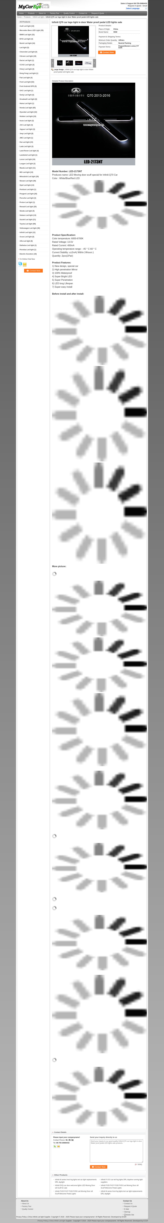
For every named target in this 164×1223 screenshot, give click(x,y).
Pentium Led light (27, 189)
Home (21, 13)
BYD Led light (25, 39)
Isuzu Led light (25, 121)
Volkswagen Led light (28, 228)
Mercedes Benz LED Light (30, 30)
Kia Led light (25, 142)
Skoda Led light (26, 211)
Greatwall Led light (27, 99)
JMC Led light (25, 138)
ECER (124, 1217)
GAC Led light (25, 91)
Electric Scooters (26, 254)
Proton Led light (26, 202)
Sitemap (127, 1212)
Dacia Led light (25, 60)
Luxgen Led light (26, 164)
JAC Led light (25, 125)
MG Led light (25, 172)
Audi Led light (25, 26)
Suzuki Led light (26, 220)
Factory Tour (54, 13)
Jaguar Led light (26, 129)
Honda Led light (26, 108)
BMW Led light (25, 35)
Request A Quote (134, 6)
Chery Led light (26, 69)
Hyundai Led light (27, 112)
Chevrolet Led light (27, 52)
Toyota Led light (26, 224)
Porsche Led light (27, 198)
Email (145, 6)
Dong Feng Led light (28, 73)
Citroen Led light (26, 56)
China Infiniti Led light (36, 1217)
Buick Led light (26, 43)
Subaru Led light (26, 215)
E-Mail (126, 1209)
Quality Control (69, 13)
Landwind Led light (27, 155)
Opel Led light (25, 185)
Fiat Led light (25, 78)
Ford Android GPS (27, 86)
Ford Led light (25, 82)
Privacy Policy (21, 1217)
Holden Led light (26, 116)
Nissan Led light (26, 181)
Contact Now (108, 52)
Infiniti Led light (38, 17)
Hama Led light (26, 103)
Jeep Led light (25, 134)
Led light (23, 48)
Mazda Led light (26, 168)
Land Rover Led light (28, 151)
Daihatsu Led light (27, 245)
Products (31, 13)
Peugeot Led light (27, 194)
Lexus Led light (26, 159)
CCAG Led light (26, 65)
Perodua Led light (27, 250)
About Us (42, 13)
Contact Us (83, 13)
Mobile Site (129, 1215)
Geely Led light (26, 95)
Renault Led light (26, 207)
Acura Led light (26, 237)
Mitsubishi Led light (27, 177)
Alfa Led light (25, 241)
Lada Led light (25, 146)
